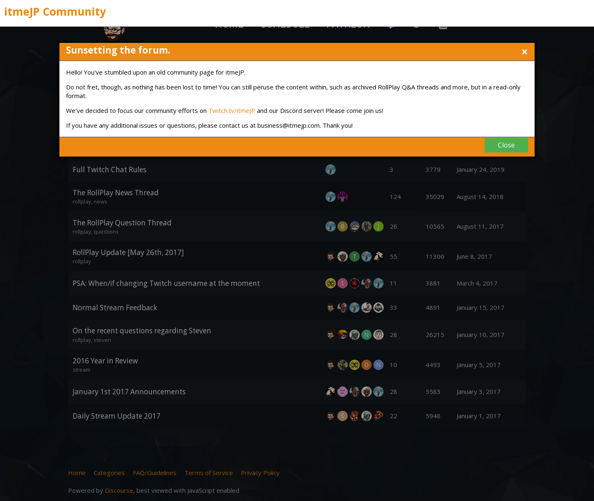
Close (506, 145)
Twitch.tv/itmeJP (231, 110)
